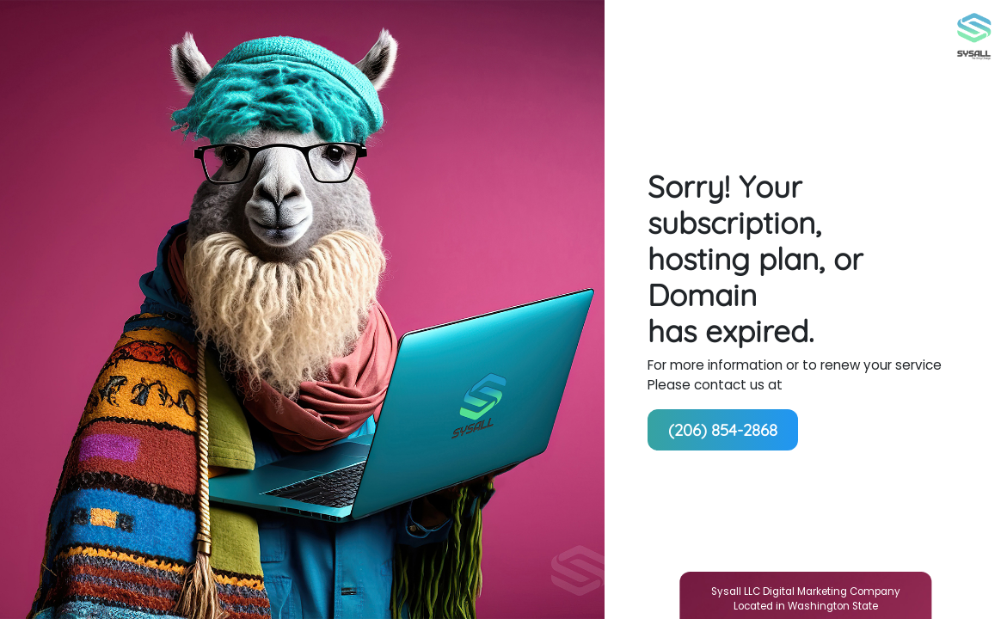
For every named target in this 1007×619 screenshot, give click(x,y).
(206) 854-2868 (722, 430)
